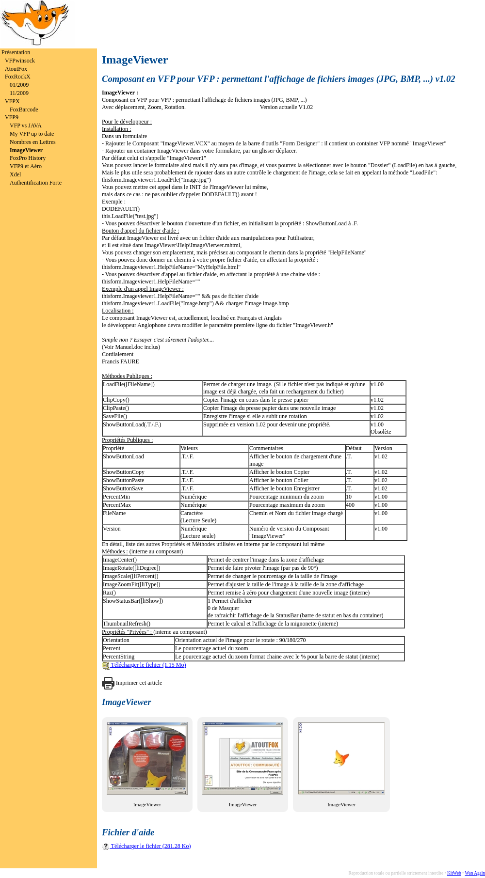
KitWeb (454, 873)
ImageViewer (26, 150)
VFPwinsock (20, 60)
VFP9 (11, 117)
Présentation (15, 52)
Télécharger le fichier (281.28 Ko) (146, 846)
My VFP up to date (32, 133)
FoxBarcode (24, 109)
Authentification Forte (36, 182)
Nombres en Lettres (33, 142)
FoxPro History (28, 158)
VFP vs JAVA (26, 125)
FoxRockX (18, 76)
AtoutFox (16, 68)
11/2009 (19, 93)
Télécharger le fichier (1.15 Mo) (144, 664)
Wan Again (475, 873)
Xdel (15, 174)
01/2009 (19, 84)
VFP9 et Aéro (26, 166)
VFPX (12, 101)
